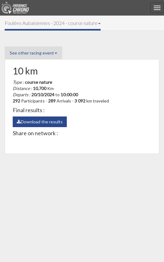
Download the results (40, 121)
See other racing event (33, 52)
